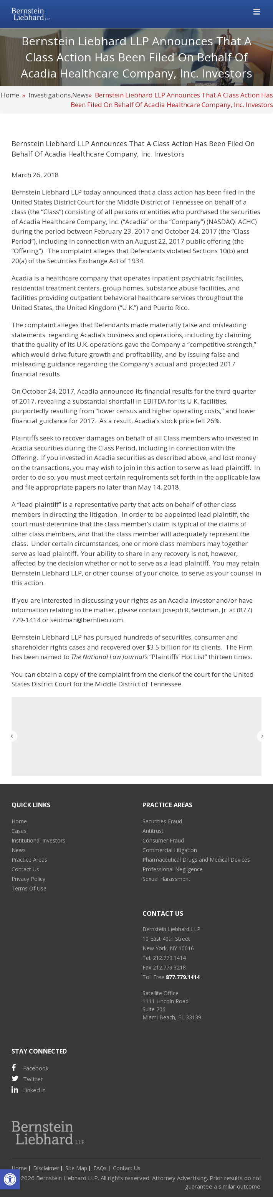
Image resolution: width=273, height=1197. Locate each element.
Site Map (76, 1168)
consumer (209, 637)
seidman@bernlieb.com (86, 619)
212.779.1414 (169, 957)
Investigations (49, 95)
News (80, 95)
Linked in (29, 1090)
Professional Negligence (172, 869)
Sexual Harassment (166, 878)
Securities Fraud (162, 821)
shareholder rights (40, 647)
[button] (10, 1179)
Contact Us (25, 869)
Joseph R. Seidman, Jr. (195, 609)
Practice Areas (29, 859)
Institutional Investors (38, 840)
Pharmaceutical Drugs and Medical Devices (196, 859)
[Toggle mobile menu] (257, 12)
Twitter (27, 1079)
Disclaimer (46, 1168)
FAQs (100, 1168)
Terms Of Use (29, 888)
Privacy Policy (28, 878)
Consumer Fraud (163, 840)
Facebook (30, 1068)
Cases (19, 830)
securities (176, 637)
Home (10, 95)
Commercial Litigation (169, 850)
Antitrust (153, 830)
